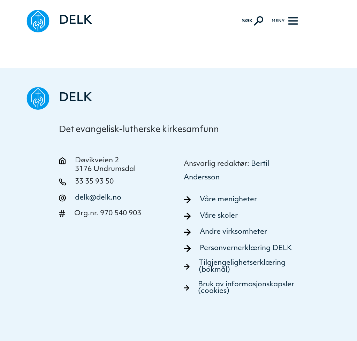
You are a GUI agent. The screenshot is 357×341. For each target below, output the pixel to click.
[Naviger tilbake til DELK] (59, 21)
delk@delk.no (98, 197)
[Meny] (285, 21)
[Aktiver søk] (252, 21)
